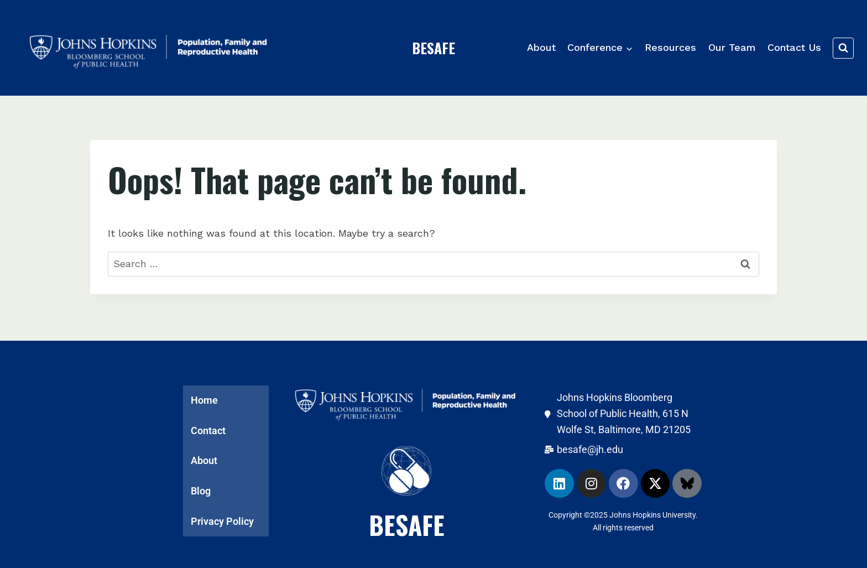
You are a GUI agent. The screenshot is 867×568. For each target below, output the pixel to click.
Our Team (732, 47)
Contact (208, 428)
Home (204, 397)
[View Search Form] (843, 48)
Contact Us (794, 47)
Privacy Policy (222, 521)
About (541, 47)
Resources (670, 47)
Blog (201, 490)
